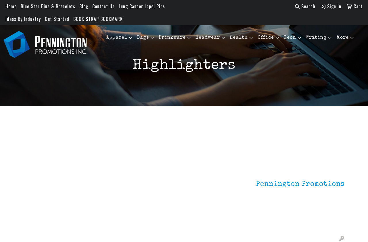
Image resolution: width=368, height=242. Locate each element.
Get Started (57, 18)
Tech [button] (290, 38)
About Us (33, 182)
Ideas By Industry (23, 18)
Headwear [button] (207, 38)
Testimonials (37, 198)
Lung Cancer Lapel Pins (142, 6)
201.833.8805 (330, 215)
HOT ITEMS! (89, 197)
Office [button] (266, 38)
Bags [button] (143, 38)
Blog (83, 6)
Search (305, 6)
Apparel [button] (116, 38)
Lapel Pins (88, 174)
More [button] (342, 38)
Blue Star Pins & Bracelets (48, 6)
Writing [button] (316, 38)
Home (11, 6)
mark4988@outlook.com (319, 222)
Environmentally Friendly (94, 186)
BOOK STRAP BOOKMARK (98, 18)
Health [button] (239, 38)
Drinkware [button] (172, 38)
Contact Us (103, 6)
